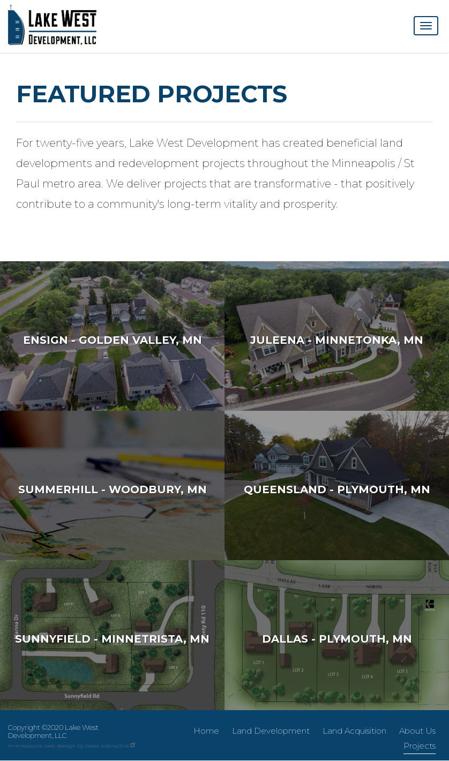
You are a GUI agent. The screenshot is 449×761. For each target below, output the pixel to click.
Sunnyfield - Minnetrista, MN (112, 638)
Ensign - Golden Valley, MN (112, 340)
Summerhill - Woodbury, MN (112, 489)
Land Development (271, 731)
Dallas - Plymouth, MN (337, 638)
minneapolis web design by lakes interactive (72, 745)
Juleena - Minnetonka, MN (336, 340)
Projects (419, 746)
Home (206, 731)
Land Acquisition (354, 731)
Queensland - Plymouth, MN (337, 489)
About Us (417, 731)
